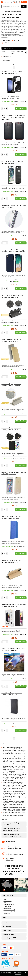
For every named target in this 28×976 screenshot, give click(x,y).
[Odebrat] (18, 52)
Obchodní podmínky (8, 902)
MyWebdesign (18, 974)
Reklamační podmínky (9, 904)
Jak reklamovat (7, 908)
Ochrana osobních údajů (9, 911)
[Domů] (2, 11)
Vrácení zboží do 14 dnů (9, 910)
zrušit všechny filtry (6, 56)
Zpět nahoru (4, 819)
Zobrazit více (4, 37)
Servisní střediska (8, 906)
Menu (24, 2)
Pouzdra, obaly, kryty (16, 11)
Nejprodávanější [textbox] (6, 60)
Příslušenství (7, 11)
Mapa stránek (7, 913)
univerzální (4, 35)
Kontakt (5, 899)
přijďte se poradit (9, 860)
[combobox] (13, 60)
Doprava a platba (7, 901)
